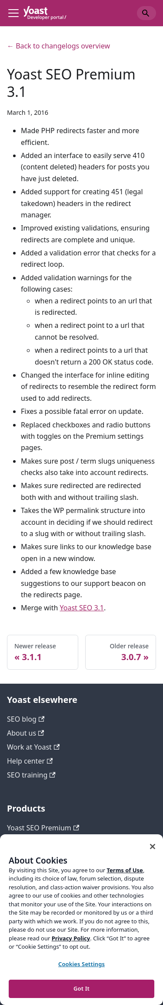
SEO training (31, 775)
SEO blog (25, 719)
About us (25, 733)
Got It (81, 988)
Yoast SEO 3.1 (82, 608)
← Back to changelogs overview (58, 46)
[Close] (152, 846)
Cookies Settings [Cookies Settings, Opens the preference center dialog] (81, 964)
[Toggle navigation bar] (13, 13)
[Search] (146, 13)
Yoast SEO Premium (43, 828)
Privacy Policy (71, 938)
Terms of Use (124, 870)
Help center (30, 761)
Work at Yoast (33, 747)
